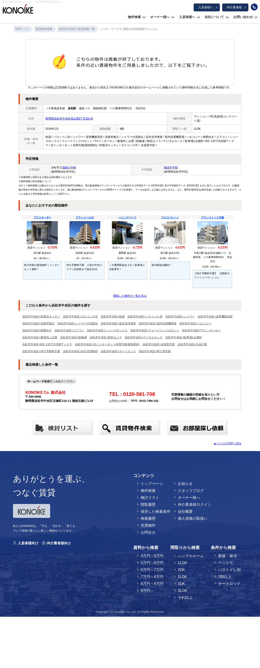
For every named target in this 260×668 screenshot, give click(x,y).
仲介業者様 (234, 7)
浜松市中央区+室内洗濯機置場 (157, 323)
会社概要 (185, 511)
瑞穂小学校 (69, 167)
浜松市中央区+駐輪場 (73, 337)
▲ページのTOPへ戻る (227, 443)
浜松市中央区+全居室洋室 (159, 344)
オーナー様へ (160, 17)
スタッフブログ (191, 491)
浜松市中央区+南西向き (37, 330)
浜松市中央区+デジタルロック (143, 337)
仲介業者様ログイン (194, 505)
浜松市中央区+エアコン (69, 330)
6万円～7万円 (152, 570)
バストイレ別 (229, 570)
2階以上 (224, 577)
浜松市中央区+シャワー (180, 316)
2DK (181, 570)
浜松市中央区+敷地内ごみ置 (39, 337)
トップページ (152, 484)
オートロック (229, 584)
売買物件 (148, 525)
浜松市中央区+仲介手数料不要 (41, 351)
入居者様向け (28, 543)
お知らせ (185, 484)
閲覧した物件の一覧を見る (130, 295)
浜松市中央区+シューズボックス (107, 330)
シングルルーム (191, 556)
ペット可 (225, 563)
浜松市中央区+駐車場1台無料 (183, 337)
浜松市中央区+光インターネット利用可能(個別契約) (107, 344)
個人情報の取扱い (193, 518)
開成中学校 (171, 167)
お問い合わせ (243, 17)
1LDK (182, 563)
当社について (214, 17)
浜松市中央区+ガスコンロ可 (80, 316)
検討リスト (150, 498)
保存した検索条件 (155, 511)
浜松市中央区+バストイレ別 (144, 316)
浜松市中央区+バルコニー (195, 323)
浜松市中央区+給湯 (113, 316)
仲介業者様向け (59, 543)
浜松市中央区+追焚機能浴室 (215, 316)
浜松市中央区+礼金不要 (192, 344)
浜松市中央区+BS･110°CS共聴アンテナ (47, 344)
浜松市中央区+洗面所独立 (38, 323)
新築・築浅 (227, 556)
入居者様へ (205, 7)
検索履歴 (148, 518)
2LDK (182, 577)
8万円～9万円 (152, 584)
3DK (181, 584)
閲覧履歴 (148, 505)
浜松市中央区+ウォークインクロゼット (154, 330)
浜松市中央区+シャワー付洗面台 (77, 323)
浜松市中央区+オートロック (118, 351)
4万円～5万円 (152, 556)
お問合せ (148, 532)
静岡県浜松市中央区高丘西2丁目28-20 (69, 118)
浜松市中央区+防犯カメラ (106, 337)
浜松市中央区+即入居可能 (155, 351)
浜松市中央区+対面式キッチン (41, 316)
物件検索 (134, 17)
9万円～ (147, 591)
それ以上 (185, 598)
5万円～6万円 (152, 563)
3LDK (182, 591)
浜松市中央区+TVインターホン (201, 330)
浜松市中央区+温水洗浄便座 (118, 323)
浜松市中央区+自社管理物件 (80, 351)
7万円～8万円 (152, 577)
